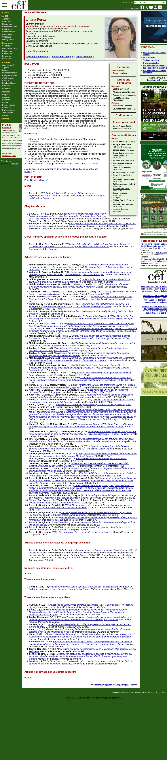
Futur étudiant (141, 57)
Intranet (5, 119)
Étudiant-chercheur (143, 60)
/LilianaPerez (47, 12)
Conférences (7, 34)
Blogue (5, 70)
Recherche (7, 24)
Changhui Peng (92, 745)
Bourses (6, 86)
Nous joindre (7, 39)
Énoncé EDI (7, 21)
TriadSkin (5, 161)
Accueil (5, 12)
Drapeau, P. (66, 516)
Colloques (6, 37)
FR (123, 2)
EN (126, 2)
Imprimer (129, 8)
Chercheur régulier (143, 63)
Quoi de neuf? (8, 65)
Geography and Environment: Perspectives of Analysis (91, 585)
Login (137, 8)
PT (132, 2)
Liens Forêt (7, 59)
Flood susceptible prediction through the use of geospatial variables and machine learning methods (81, 370)
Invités (5, 102)
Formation (6, 56)
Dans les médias (9, 73)
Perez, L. (39, 209)
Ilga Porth (122, 745)
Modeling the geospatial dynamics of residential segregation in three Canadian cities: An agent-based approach (82, 426)
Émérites (6, 100)
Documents (7, 51)
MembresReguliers (109, 745)
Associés (6, 97)
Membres (6, 92)
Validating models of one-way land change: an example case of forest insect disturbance (81, 434)
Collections (7, 54)
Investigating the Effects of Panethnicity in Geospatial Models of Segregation (77, 419)
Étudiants (6, 107)
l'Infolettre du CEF (149, 80)
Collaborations (8, 32)
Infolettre (6, 88)
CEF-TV (5, 81)
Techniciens (7, 113)
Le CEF (5, 16)
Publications (7, 29)
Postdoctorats (8, 105)
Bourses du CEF (9, 48)
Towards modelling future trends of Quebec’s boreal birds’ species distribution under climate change (81, 512)
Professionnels (8, 110)
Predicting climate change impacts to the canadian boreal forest (73, 553)
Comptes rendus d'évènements (9, 76)
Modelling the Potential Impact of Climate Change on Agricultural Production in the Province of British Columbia (80, 544)
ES (129, 2)
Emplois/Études (9, 83)
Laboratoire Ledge (68, 59)
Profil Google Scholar (41, 196)
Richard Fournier (155, 252)
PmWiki (14, 164)
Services (6, 46)
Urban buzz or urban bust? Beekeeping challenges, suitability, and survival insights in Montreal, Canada (79, 306)
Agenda (5, 68)
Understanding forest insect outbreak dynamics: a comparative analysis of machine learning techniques (79, 299)
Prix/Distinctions (9, 27)
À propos (6, 19)
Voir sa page (6, 153)
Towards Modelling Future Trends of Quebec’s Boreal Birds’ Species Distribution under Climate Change (82, 505)
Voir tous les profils (9, 156)
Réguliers (6, 95)
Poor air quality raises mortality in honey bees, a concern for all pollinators (79, 313)
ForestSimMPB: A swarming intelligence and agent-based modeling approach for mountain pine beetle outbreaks (79, 571)
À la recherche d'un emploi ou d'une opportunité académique (148, 67)
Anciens (5, 115)
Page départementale (43, 59)
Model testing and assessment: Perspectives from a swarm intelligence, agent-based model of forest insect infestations (82, 556)
